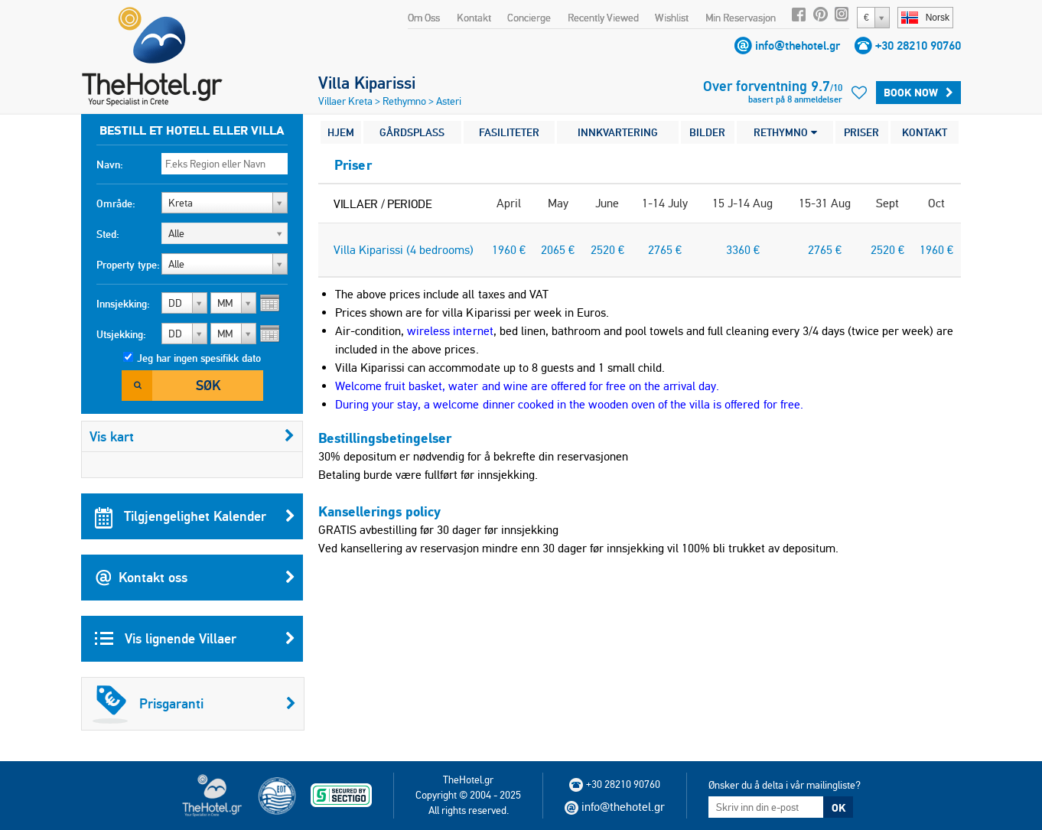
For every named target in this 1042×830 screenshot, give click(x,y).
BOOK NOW (918, 92)
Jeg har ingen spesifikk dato (199, 358)
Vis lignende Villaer (195, 639)
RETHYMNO (785, 132)
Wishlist (672, 17)
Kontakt (474, 17)
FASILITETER (509, 132)
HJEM (340, 132)
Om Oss (424, 17)
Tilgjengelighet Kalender (195, 516)
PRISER (861, 132)
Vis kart (192, 436)
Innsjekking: (123, 304)
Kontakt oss (195, 578)
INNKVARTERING (618, 132)
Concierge (529, 17)
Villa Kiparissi (366, 82)
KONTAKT (924, 132)
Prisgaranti (194, 704)
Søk (208, 385)
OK (838, 808)
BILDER (707, 132)
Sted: (107, 234)
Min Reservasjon (740, 17)
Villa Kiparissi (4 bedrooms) (404, 249)
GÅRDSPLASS (411, 132)
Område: (115, 203)
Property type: (128, 265)
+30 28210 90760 (918, 45)
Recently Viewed (603, 17)
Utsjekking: (121, 334)
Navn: (109, 164)
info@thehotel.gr (797, 45)
